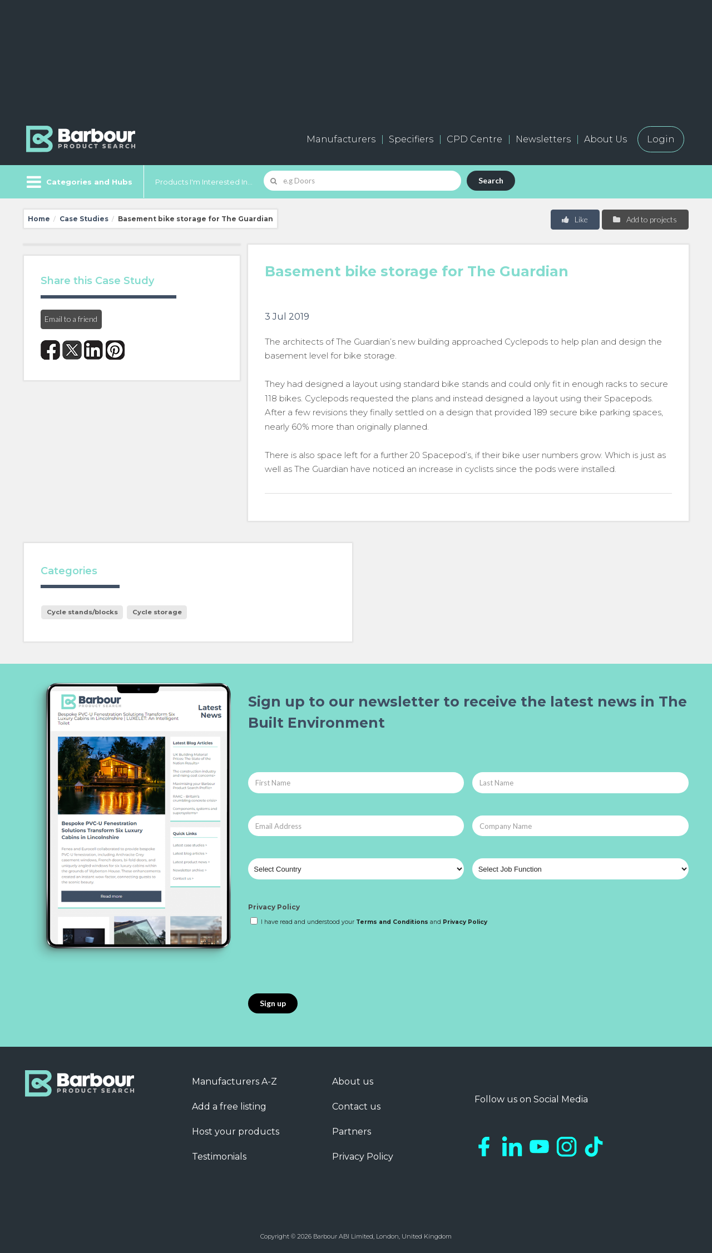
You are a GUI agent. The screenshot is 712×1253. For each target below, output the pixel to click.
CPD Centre (474, 139)
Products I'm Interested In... (204, 181)
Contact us (356, 1106)
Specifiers (411, 139)
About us (352, 1081)
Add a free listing (229, 1106)
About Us (605, 139)
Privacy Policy (274, 907)
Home (39, 219)
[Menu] (78, 181)
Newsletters (543, 139)
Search (490, 180)
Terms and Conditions (392, 922)
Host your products (235, 1131)
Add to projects (644, 219)
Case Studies (84, 219)
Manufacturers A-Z (234, 1081)
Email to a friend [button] (70, 319)
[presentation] (332, 960)
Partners (351, 1131)
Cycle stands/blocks (82, 612)
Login (661, 139)
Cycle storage (157, 612)
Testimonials (219, 1156)
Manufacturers (340, 139)
